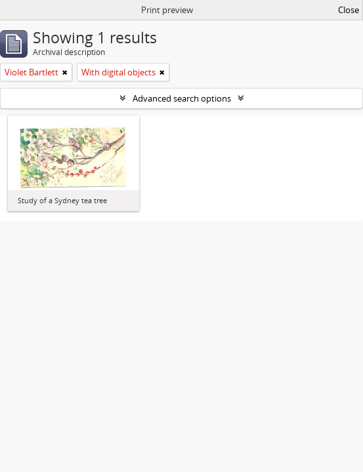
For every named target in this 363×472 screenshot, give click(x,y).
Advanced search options (182, 98)
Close (348, 10)
